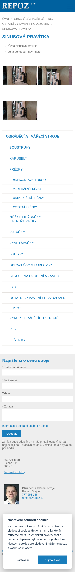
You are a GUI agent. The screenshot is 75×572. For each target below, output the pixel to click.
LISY (13, 287)
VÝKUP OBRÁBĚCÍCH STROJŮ (33, 318)
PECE (17, 308)
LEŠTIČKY (17, 340)
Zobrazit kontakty (14, 472)
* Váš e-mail (9, 380)
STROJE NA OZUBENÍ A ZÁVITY (34, 276)
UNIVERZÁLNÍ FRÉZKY (28, 198)
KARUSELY (18, 158)
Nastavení (22, 560)
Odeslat (11, 433)
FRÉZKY (16, 169)
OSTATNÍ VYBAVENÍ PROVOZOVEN (25, 23)
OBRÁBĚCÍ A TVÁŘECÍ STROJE (34, 19)
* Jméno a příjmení (14, 367)
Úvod (5, 19)
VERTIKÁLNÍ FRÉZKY (27, 188)
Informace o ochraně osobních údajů (25, 425)
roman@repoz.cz (32, 497)
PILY (12, 329)
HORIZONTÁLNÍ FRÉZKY (29, 179)
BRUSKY (16, 254)
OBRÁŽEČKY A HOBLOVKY (30, 265)
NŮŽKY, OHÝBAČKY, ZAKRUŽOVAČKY (25, 219)
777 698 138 (30, 494)
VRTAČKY (17, 232)
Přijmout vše (52, 560)
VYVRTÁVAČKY (21, 243)
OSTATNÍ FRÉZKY (25, 207)
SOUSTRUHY (19, 147)
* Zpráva (7, 406)
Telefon (6, 393)
